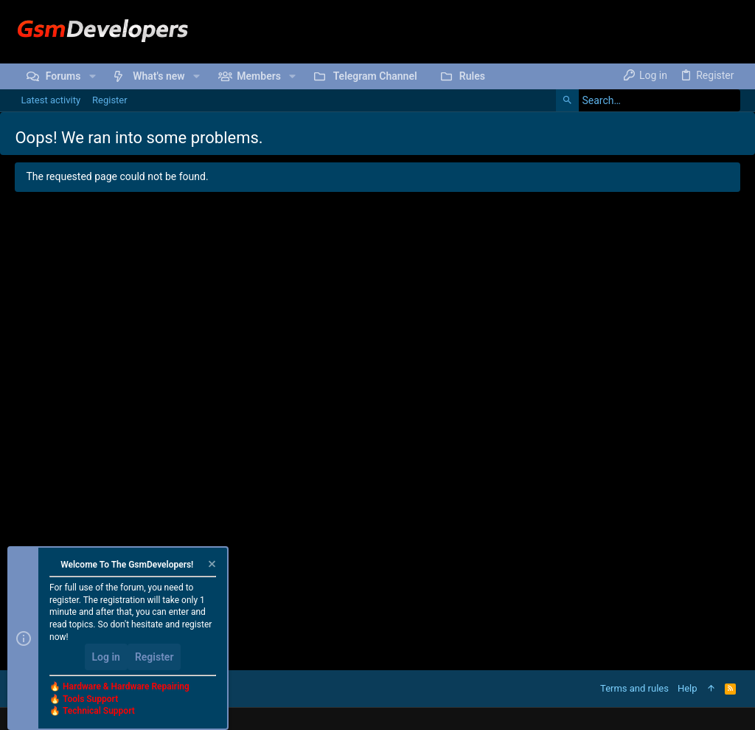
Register (154, 657)
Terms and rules (634, 688)
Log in (106, 657)
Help (687, 688)
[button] (92, 76)
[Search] (648, 100)
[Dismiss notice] (211, 566)
